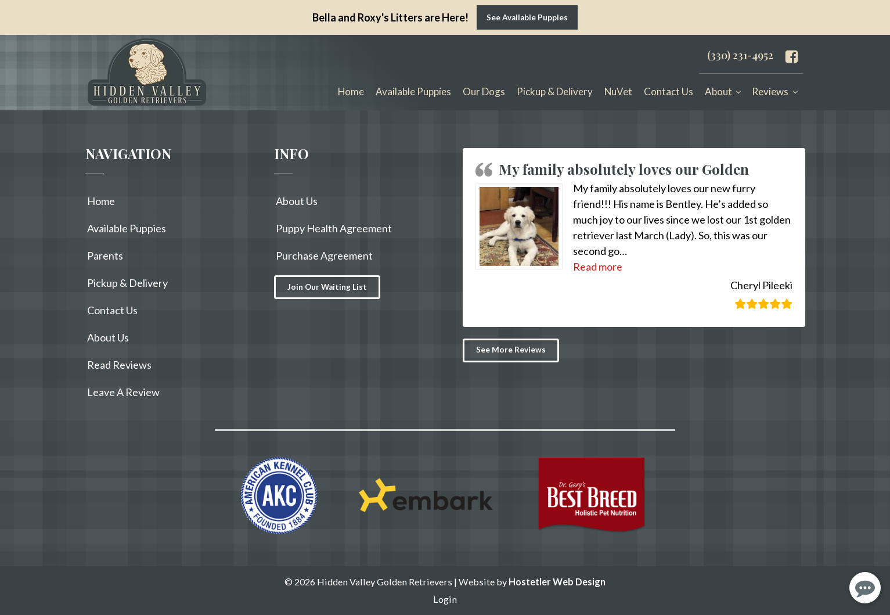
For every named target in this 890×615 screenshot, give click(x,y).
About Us (108, 337)
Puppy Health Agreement (334, 228)
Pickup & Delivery (555, 91)
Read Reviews (119, 364)
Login (445, 599)
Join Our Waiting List (327, 287)
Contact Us (668, 91)
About (718, 91)
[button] (597, 266)
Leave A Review (123, 392)
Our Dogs (484, 91)
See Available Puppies (527, 17)
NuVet (618, 91)
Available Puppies (413, 91)
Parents (105, 255)
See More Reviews (511, 349)
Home (351, 91)
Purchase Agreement (324, 255)
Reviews (770, 91)
